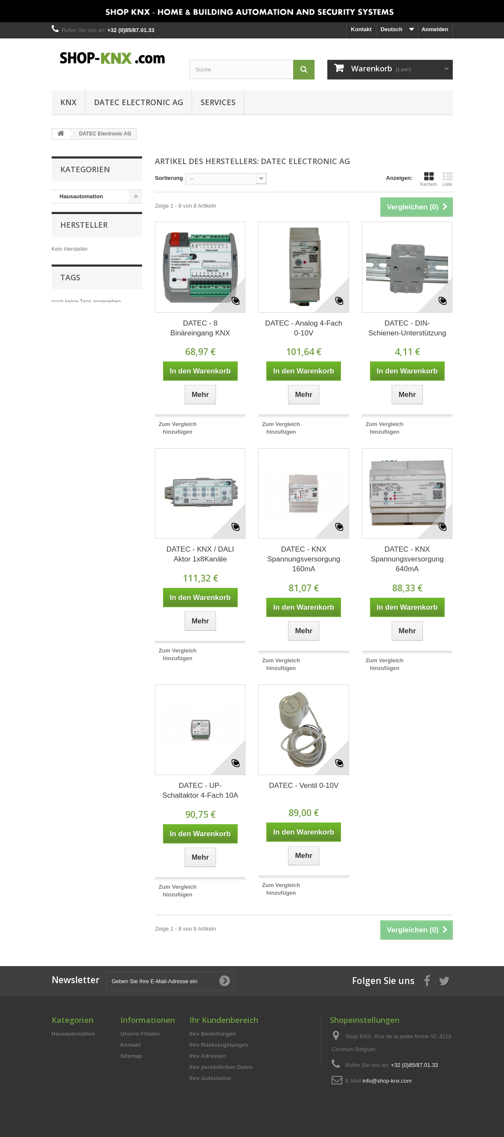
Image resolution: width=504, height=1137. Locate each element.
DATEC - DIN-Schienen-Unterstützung (407, 328)
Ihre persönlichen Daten (221, 1067)
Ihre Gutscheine (210, 1078)
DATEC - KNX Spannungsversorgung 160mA (303, 559)
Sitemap (131, 1056)
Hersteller (84, 229)
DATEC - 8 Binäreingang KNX (200, 328)
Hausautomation (81, 196)
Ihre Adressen (207, 1056)
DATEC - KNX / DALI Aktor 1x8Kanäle (200, 554)
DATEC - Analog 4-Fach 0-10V (303, 328)
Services (218, 102)
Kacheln (428, 179)
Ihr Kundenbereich (223, 1020)
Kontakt (361, 29)
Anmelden (435, 29)
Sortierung (169, 178)
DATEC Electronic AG (138, 102)
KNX (68, 102)
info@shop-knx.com (387, 1081)
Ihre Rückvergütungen (218, 1045)
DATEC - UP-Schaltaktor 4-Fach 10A (200, 790)
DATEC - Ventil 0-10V (303, 786)
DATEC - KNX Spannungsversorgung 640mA (407, 559)
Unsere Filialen (140, 1034)
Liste (448, 179)
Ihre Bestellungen (212, 1034)
